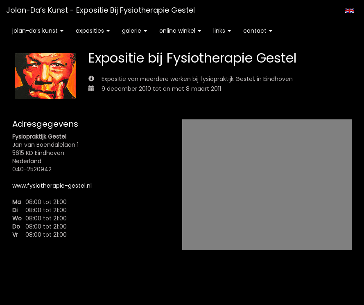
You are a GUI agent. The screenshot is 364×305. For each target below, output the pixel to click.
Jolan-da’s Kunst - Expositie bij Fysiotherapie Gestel (100, 10)
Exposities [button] (93, 31)
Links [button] (222, 31)
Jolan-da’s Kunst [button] (37, 31)
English (349, 10)
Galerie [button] (134, 31)
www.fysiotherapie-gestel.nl (52, 186)
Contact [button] (257, 31)
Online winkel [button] (180, 31)
